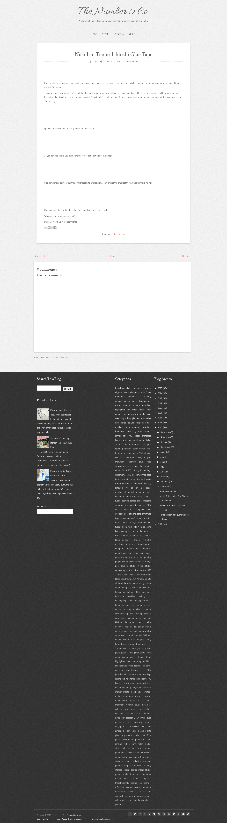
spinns (130, 756)
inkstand (123, 665)
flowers (147, 479)
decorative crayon (134, 622)
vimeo (173, 814)
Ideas (117, 578)
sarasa (133, 500)
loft (136, 487)
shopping (147, 500)
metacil (147, 691)
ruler (125, 748)
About (132, 34)
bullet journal (134, 431)
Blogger (80, 815)
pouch (148, 496)
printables (146, 435)
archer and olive (138, 587)
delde (148, 622)
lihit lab (129, 487)
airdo (117, 583)
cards (148, 605)
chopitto (130, 609)
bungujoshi (140, 600)
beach (118, 591)
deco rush (141, 444)
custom (124, 522)
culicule (124, 618)
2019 (124, 470)
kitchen (132, 678)
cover (117, 618)
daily (144, 618)
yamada (136, 800)
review (148, 387)
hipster (142, 661)
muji (131, 435)
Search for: (42, 506)
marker (118, 691)
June (163, 461)
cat (124, 609)
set (144, 561)
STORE (105, 34)
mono (148, 700)
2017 (148, 505)
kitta (138, 678)
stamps (124, 565)
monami (140, 492)
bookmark (146, 591)
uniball (136, 570)
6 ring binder (140, 470)
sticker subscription (134, 466)
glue (149, 444)
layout (148, 457)
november (119, 496)
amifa (148, 509)
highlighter (120, 409)
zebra (148, 418)
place (134, 730)
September (166, 447)
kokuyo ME (146, 678)
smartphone (120, 505)
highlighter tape (122, 661)
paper (135, 448)
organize (147, 548)
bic (124, 591)
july (149, 483)
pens (136, 392)
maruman (119, 461)
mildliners (119, 544)
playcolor (119, 735)
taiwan (118, 470)
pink (133, 557)
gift (135, 526)
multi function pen (142, 544)
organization (133, 548)
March (163, 476)
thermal (147, 782)
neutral (138, 704)
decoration (125, 479)
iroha (130, 665)
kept (149, 674)
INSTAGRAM (118, 34)
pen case (133, 552)
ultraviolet (131, 791)
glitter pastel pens (142, 652)
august (118, 513)
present (131, 739)
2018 (117, 444)
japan (148, 409)
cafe (139, 513)
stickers (136, 405)
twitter (131, 814)
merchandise (137, 691)
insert (134, 457)
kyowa (126, 683)
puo (137, 739)
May (162, 466)
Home (94, 34)
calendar (126, 605)
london (136, 539)
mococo (140, 700)
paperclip (131, 461)
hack (124, 483)
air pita (148, 578)
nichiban (119, 713)
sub (126, 778)
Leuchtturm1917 (128, 578)
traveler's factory (130, 453)
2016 (160, 524)
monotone (119, 704)
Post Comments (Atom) (57, 357)
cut (140, 618)
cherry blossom (132, 474)
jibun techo (131, 670)
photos (126, 557)
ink (116, 665)
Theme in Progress (52, 819)
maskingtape (141, 401)
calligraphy (120, 474)
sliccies (147, 752)
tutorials (126, 405)
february (142, 522)
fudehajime (122, 648)
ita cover (146, 665)
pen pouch (145, 552)
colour (118, 457)
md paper (146, 487)
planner (135, 418)
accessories (120, 422)
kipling (118, 678)
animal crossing (136, 583)
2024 (160, 393)
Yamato (140, 578)
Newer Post (40, 256)
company (141, 613)
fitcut (133, 639)
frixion (118, 483)
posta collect (121, 739)
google (141, 814)
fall (140, 635)
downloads (128, 392)
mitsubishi (120, 700)
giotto (123, 652)
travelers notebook (142, 787)
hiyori (148, 661)
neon (148, 492)
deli (135, 626)
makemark (146, 687)
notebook (132, 396)
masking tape (122, 426)
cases (118, 609)
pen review (131, 409)
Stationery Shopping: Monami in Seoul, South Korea (61, 442)
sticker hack (145, 448)
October (164, 442)
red (125, 743)
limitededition (121, 435)
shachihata (131, 752)
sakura (131, 422)
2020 (141, 453)
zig (144, 505)
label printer (136, 535)
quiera (142, 739)
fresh (138, 644)
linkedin (146, 814)
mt (132, 544)
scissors (133, 561)
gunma (125, 657)
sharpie (140, 752)
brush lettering (129, 513)
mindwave (146, 696)
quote (148, 739)
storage (135, 426)
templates (146, 778)
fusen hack (127, 526)
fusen (141, 409)
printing (147, 557)
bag (149, 587)
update (142, 570)
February (164, 481)
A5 (116, 509)
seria (139, 500)
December (165, 432)
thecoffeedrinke (122, 782)
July (162, 456)
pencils (118, 557)
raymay (125, 561)
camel (134, 605)
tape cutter (127, 570)
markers (128, 448)
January (164, 486)
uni (140, 505)
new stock (130, 709)
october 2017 (132, 717)
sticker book (136, 565)
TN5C (95, 61)
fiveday (140, 479)
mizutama (130, 700)
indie (145, 483)
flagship (141, 639)
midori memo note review (127, 696)
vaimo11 (119, 795)
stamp (141, 440)
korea (117, 440)
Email (183, 814)
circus (139, 609)
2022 (160, 402)
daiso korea (130, 444)
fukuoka (132, 648)
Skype (178, 814)
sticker (148, 440)
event (123, 635)
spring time (139, 756)
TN (120, 509)
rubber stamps (122, 500)
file (122, 457)
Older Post (185, 256)
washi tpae (133, 795)
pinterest (157, 814)
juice (139, 670)
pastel (137, 435)
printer (140, 557)
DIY (122, 444)
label (132, 683)
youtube (119, 804)
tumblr (162, 814)
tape (123, 234)
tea (136, 505)
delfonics (119, 626)
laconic (148, 535)
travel (117, 405)
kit (138, 531)
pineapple (119, 730)
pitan (127, 730)
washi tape (120, 418)
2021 (130, 470)
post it (141, 496)
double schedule (130, 630)
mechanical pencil (124, 492)
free (132, 401)
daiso (142, 392)
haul (149, 422)
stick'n (126, 769)
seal (123, 752)
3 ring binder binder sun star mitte (133, 574)
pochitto (128, 735)
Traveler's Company (134, 509)
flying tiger (126, 644)
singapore (119, 466)
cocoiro (118, 613)
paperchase (120, 552)
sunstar (130, 505)
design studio (144, 626)
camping (141, 605)
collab (134, 613)
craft (133, 518)
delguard (128, 626)
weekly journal (144, 795)
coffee (143, 474)
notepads (146, 713)
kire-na (125, 678)
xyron (128, 800)
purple (118, 561)
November (165, 437)
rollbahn (132, 743)
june (117, 674)
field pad (147, 635)
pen (149, 401)
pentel (118, 414)
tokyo (142, 418)
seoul (140, 561)
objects (116, 234)
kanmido (124, 674)
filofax (118, 639)
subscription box (122, 401)
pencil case (131, 496)
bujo (149, 470)
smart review (121, 756)
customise (133, 618)
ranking (118, 743)
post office (146, 735)
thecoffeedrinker (122, 387)
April (162, 471)
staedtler (119, 761)
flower (118, 644)
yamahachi (146, 800)
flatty (148, 639)
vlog (125, 795)
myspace (152, 814)
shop (148, 461)
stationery (146, 396)
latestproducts (121, 539)
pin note (146, 726)
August (164, 452)
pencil (135, 440)
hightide (141, 526)
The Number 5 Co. (113, 12)
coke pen (126, 613)
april (127, 587)
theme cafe (136, 782)
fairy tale (135, 635)
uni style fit (144, 791)
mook (127, 544)
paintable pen (122, 722)
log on (148, 683)
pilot (149, 414)
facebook (126, 814)
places (141, 730)
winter (122, 800)
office (142, 717)
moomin (129, 704)
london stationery (123, 687)
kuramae (119, 683)
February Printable (168, 491)
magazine (136, 687)
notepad (119, 548)
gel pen (140, 648)
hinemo (134, 661)
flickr (136, 814)
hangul (141, 657)
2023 (148, 570)
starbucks (136, 765)
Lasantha (79, 819)
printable (138, 387)
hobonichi (137, 483)
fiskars (126, 639)
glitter (130, 652)
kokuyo (136, 414)
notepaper (119, 717)
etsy (133, 479)
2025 (160, 388)
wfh (116, 800)
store (137, 422)
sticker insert (137, 769)
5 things (147, 453)
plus (141, 461)
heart (148, 657)
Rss (188, 814)
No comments (132, 61)
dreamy (142, 630)
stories (148, 466)
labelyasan (140, 683)
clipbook (147, 609)
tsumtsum (120, 791)
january (124, 531)
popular (136, 735)
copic (148, 613)
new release (126, 440)
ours (149, 717)
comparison (125, 518)
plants (148, 730)
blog (138, 591)
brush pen (127, 414)
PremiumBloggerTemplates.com (97, 819)
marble (148, 539)
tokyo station (126, 787)
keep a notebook (137, 674)
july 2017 (146, 670)
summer (135, 778)
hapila (129, 483)
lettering (119, 448)
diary (129, 418)
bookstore (119, 596)
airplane (124, 583)
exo (128, 635)
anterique (119, 587)
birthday (130, 591)
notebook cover (132, 713)
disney (118, 630)
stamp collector (133, 761)
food (134, 644)
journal (148, 431)
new (144, 704)
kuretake (124, 535)
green (117, 657)
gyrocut (133, 657)
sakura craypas (135, 748)
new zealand (144, 709)
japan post (120, 670)
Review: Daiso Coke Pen (61, 409)
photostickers (133, 726)
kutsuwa (119, 487)
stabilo (148, 756)
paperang (137, 722)
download (146, 405)
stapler (127, 765)
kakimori (132, 531)
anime (148, 583)
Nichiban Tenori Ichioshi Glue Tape (113, 54)
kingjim (141, 457)
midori (143, 414)
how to (128, 457)
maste (126, 691)
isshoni (137, 665)
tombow (119, 453)
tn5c (117, 787)
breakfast (131, 596)
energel (133, 522)
